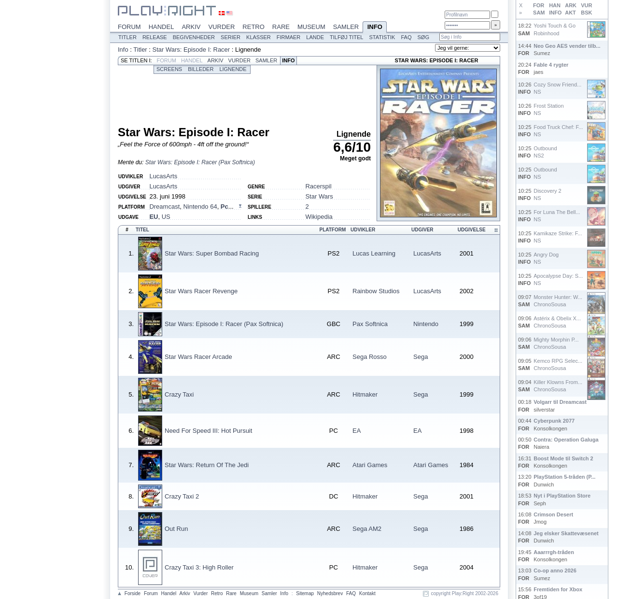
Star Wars (319, 196)
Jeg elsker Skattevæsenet (566, 533)
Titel (142, 229)
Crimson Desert (553, 514)
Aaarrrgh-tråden (554, 552)
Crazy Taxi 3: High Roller (199, 567)
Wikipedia (318, 216)
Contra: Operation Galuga (566, 439)
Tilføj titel (346, 37)
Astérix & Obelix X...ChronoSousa (557, 321)
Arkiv (191, 26)
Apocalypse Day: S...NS (558, 279)
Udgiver (422, 229)
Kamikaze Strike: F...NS (558, 236)
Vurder (221, 26)
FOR (538, 5)
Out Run (176, 528)
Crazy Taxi (179, 394)
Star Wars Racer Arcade (198, 356)
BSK (586, 12)
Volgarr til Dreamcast (560, 402)
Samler (346, 26)
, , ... (191, 206)
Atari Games (369, 465)
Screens (169, 69)
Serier (230, 37)
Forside (132, 593)
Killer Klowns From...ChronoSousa (558, 385)
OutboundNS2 (545, 151)
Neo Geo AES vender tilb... (567, 46)
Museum (311, 26)
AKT (570, 12)
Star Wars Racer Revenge (201, 291)
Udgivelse (472, 229)
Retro (253, 26)
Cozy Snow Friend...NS (557, 88)
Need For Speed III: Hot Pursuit (208, 430)
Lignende (232, 69)
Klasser (258, 37)
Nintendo (425, 324)
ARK (570, 5)
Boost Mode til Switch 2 (563, 458)
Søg (423, 37)
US (166, 216)
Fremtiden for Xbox (558, 589)
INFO (555, 12)
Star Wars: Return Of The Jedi (207, 465)
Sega (420, 356)
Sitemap (305, 593)
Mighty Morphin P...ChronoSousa (556, 343)
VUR (586, 5)
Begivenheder (194, 37)
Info (374, 27)
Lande (315, 37)
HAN (555, 5)
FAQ (406, 37)
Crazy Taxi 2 (182, 496)
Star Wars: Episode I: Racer (191, 49)
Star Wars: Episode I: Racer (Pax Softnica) (200, 162)
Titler (127, 37)
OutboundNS (545, 173)
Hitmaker (365, 394)
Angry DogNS (546, 258)
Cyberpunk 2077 (554, 421)
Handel (161, 26)
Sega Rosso (369, 356)
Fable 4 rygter (551, 65)
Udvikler (363, 229)
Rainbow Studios (376, 291)
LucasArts (163, 176)
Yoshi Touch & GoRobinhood (555, 29)
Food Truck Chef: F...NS (558, 130)
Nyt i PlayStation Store (562, 496)
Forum (129, 26)
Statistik (382, 37)
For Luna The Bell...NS (557, 215)
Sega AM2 (366, 528)
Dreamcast (164, 206)
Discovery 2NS (547, 194)
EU (153, 216)
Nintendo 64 (200, 206)
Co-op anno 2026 (555, 570)
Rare (281, 26)
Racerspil (318, 186)
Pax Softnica (370, 324)
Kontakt (367, 593)
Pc (224, 206)
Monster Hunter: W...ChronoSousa (558, 300)
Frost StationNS (548, 109)
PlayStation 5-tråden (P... (564, 477)
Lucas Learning (373, 253)
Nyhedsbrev (330, 593)
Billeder (200, 69)
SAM (539, 12)
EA (356, 430)
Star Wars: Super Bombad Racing (212, 253)
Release (154, 37)
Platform (332, 229)
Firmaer (289, 37)
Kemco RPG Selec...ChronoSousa (558, 364)
